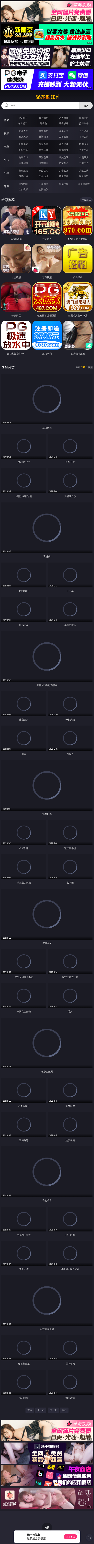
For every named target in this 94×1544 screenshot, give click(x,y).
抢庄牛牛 (83, 123)
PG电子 (23, 117)
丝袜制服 (43, 136)
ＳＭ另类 (83, 136)
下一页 (53, 1410)
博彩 (6, 120)
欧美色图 (63, 157)
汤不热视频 (84, 183)
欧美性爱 (83, 144)
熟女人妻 (23, 136)
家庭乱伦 (43, 170)
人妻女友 (63, 170)
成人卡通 (63, 144)
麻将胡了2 (23, 123)
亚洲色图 (43, 157)
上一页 (40, 1410)
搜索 (86, 105)
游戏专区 (83, 117)
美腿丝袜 (23, 163)
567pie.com (47, 97)
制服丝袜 (23, 149)
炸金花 (43, 123)
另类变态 (83, 149)
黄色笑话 (63, 176)
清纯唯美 (43, 163)
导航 (6, 186)
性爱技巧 (83, 176)
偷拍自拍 (43, 144)
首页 (30, 1410)
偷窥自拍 (23, 157)
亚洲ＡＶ (23, 131)
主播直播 (63, 136)
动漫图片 (83, 157)
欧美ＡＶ (63, 131)
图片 (6, 160)
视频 (6, 133)
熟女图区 (63, 163)
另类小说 (43, 176)
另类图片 (83, 163)
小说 (6, 173)
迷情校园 (23, 176)
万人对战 (63, 117)
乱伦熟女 (63, 149)
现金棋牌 (63, 123)
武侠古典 (83, 170)
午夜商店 (43, 183)
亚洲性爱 (23, 144)
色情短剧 (43, 189)
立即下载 (70, 1536)
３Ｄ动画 (83, 131)
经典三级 (43, 149)
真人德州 (43, 117)
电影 (6, 146)
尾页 (64, 1410)
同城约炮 (23, 183)
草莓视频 (63, 183)
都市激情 (23, 170)
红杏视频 (23, 189)
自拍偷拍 (43, 131)
